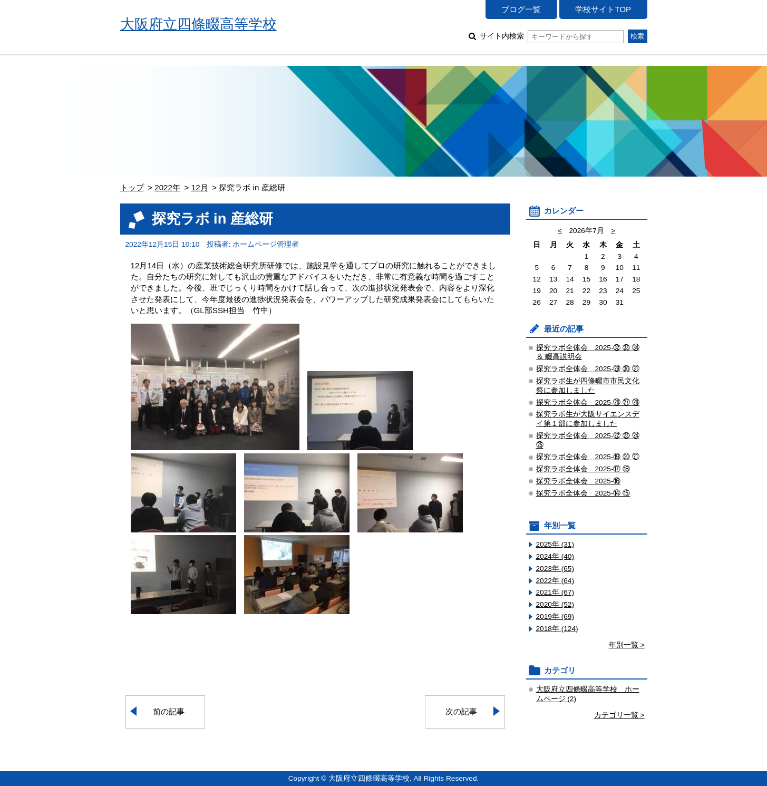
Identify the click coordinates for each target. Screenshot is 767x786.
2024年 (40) (555, 556)
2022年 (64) (555, 581)
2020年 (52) (555, 604)
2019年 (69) (555, 616)
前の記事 (169, 711)
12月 (199, 187)
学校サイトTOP (603, 9)
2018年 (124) (557, 629)
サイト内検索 (552, 36)
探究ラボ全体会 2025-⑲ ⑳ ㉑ (588, 457)
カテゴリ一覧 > (619, 715)
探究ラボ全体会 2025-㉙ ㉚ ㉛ (588, 369)
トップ (132, 187)
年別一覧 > (627, 645)
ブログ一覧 (521, 9)
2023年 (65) (555, 568)
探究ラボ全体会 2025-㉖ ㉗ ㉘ (588, 402)
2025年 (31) (555, 544)
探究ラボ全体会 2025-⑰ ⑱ (583, 469)
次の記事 (461, 711)
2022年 (167, 187)
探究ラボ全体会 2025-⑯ (578, 481)
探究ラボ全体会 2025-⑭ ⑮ (583, 493)
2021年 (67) (555, 592)
